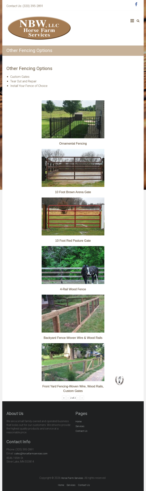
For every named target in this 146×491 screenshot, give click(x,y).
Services (79, 426)
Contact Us (81, 431)
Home (78, 421)
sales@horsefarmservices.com (31, 453)
